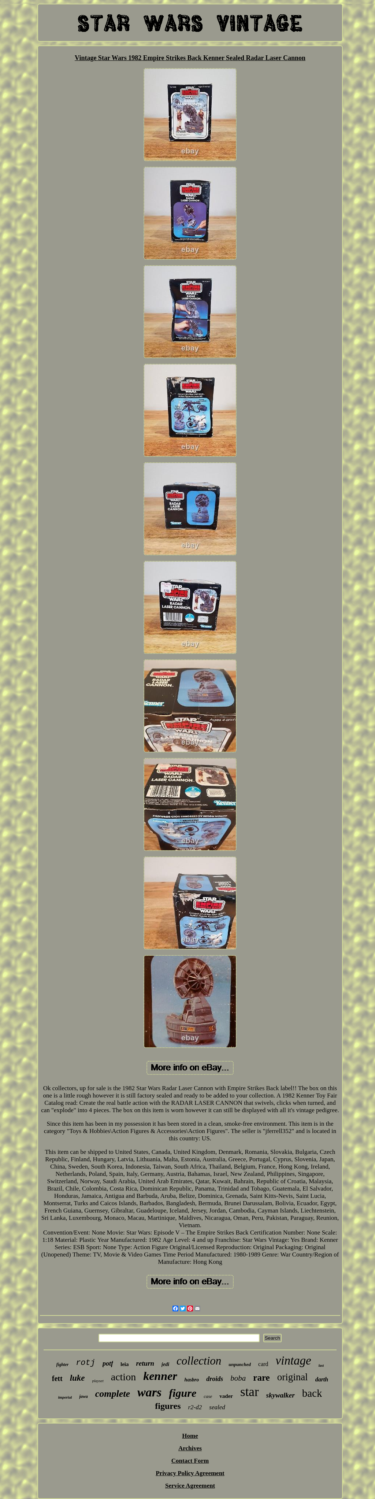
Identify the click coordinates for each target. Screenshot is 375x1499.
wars (149, 1392)
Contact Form (190, 1460)
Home (190, 1435)
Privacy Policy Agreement (190, 1473)
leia (124, 1364)
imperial (65, 1397)
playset (98, 1380)
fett (57, 1378)
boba (238, 1378)
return (145, 1363)
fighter (62, 1364)
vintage (293, 1360)
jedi (165, 1364)
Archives (190, 1448)
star (249, 1392)
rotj (85, 1362)
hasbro (192, 1380)
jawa (83, 1396)
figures (168, 1406)
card (263, 1364)
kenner (160, 1376)
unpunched (240, 1364)
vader (226, 1396)
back (312, 1393)
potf (108, 1363)
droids (214, 1379)
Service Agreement (190, 1485)
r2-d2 (195, 1407)
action (123, 1377)
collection (199, 1360)
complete (112, 1393)
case (208, 1396)
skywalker (280, 1395)
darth (321, 1379)
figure (182, 1393)
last (321, 1365)
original (292, 1377)
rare (261, 1378)
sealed (217, 1407)
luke (77, 1378)
